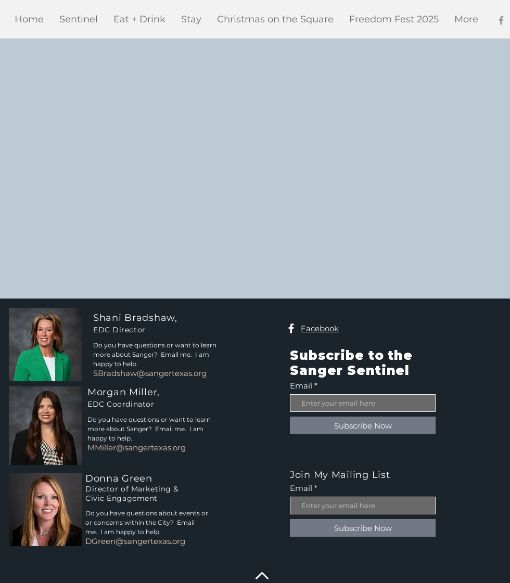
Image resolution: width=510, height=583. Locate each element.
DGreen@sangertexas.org (135, 541)
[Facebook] (501, 20)
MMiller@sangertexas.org (136, 447)
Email (301, 386)
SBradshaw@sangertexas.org (150, 373)
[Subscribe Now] (363, 425)
